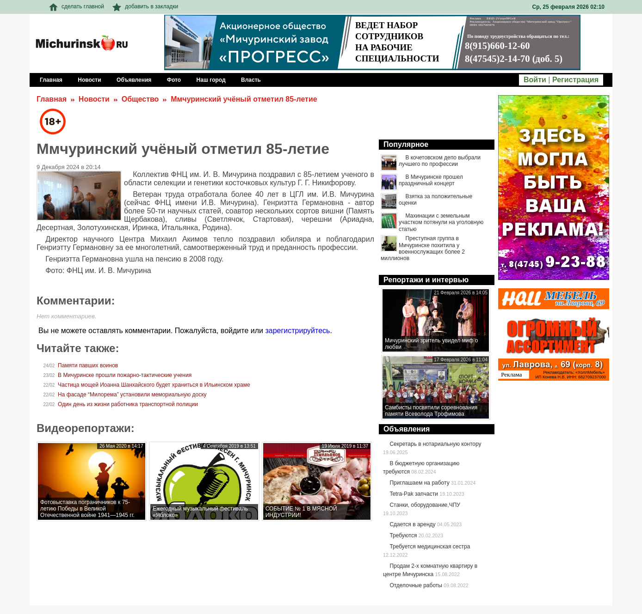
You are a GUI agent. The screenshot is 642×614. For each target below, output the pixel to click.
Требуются (403, 535)
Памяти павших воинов (88, 365)
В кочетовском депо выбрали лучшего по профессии (440, 160)
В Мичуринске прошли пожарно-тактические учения (124, 375)
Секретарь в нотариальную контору (435, 444)
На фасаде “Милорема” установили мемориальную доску (132, 394)
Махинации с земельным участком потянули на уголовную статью (441, 222)
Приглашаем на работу (419, 483)
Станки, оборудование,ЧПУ (424, 505)
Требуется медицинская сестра (429, 546)
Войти (535, 80)
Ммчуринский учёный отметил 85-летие (244, 99)
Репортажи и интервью (426, 280)
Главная (52, 99)
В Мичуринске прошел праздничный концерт (431, 180)
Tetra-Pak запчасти (413, 494)
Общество (140, 99)
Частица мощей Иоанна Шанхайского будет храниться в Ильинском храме (154, 385)
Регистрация (575, 80)
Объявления (406, 429)
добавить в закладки (145, 6)
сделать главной (76, 6)
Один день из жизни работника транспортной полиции (128, 404)
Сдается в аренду (412, 524)
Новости (94, 99)
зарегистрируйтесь (297, 330)
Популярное (405, 144)
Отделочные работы (415, 585)
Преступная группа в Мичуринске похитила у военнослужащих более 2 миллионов (423, 248)
